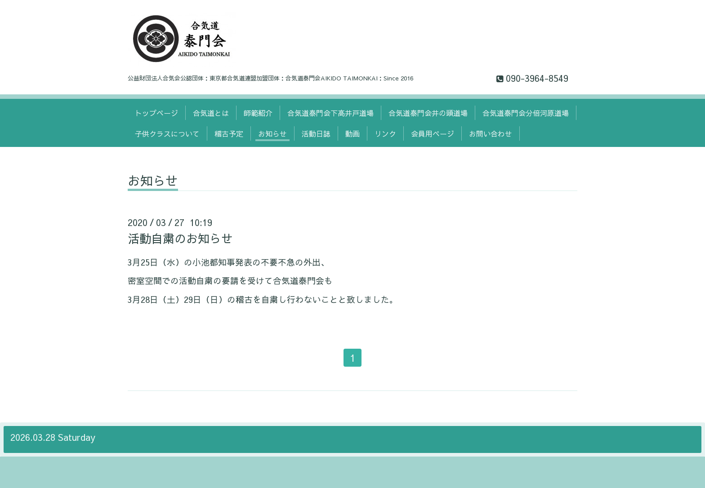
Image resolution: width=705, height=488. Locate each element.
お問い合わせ (490, 133)
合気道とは (211, 113)
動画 (352, 133)
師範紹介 (258, 113)
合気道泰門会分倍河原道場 (525, 113)
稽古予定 (228, 133)
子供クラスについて (167, 133)
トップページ (156, 113)
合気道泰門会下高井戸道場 (330, 113)
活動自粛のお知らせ (180, 238)
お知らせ (272, 133)
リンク (385, 133)
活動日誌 (316, 133)
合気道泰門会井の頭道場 (428, 113)
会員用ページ (432, 133)
